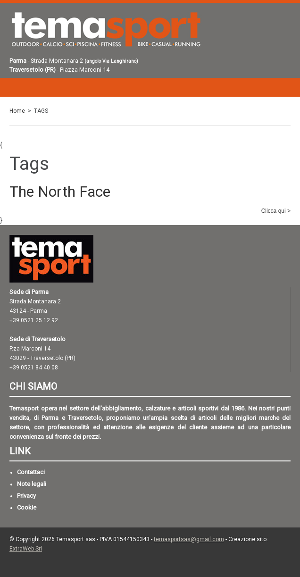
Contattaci (31, 472)
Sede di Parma (29, 291)
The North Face (59, 192)
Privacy (26, 495)
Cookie (26, 507)
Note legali (31, 483)
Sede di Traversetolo (37, 339)
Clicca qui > (276, 211)
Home (17, 111)
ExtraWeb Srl (25, 548)
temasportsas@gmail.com (189, 539)
